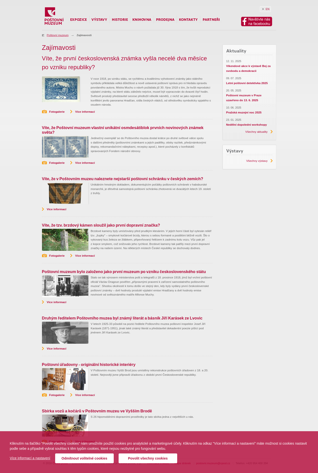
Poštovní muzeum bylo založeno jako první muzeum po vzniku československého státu (124, 271)
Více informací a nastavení (30, 458)
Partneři (211, 19)
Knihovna (142, 19)
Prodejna (165, 19)
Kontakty (188, 19)
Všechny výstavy (257, 160)
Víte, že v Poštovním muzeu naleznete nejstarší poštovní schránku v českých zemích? (122, 178)
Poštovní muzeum (58, 35)
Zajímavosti (84, 35)
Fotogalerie (57, 111)
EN (268, 9)
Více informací (85, 111)
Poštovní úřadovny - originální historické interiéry (89, 364)
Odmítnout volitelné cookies (84, 458)
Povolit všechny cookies (148, 458)
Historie (120, 19)
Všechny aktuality (256, 131)
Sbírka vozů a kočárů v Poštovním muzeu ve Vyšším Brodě (97, 411)
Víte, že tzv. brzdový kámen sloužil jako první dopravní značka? (101, 225)
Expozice (78, 19)
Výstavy (100, 19)
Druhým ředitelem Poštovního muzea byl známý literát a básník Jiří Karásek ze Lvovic (122, 318)
